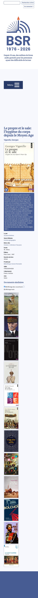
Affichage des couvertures (14, 287)
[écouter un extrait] (6, 190)
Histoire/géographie (10, 240)
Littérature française (16, 245)
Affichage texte (9, 289)
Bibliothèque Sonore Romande (13, 264)
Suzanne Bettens (9, 235)
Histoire (6, 245)
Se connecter (28, 6)
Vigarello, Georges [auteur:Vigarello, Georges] (11, 140)
